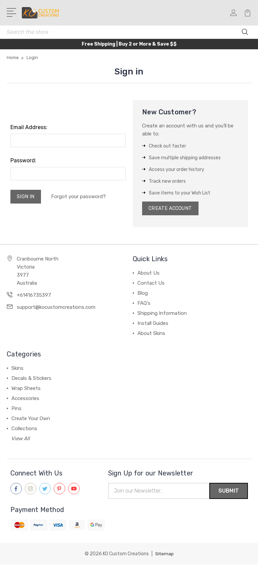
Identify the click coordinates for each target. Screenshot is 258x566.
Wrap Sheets (26, 389)
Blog (142, 294)
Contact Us (151, 284)
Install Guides (152, 324)
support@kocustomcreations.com (56, 308)
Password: (23, 160)
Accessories (25, 399)
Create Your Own (30, 419)
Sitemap (164, 555)
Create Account (171, 209)
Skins (17, 369)
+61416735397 (34, 296)
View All (20, 440)
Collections (24, 430)
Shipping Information (162, 314)
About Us (148, 274)
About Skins (151, 334)
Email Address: (28, 127)
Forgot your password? (79, 197)
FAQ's (143, 304)
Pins (16, 409)
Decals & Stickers (31, 379)
